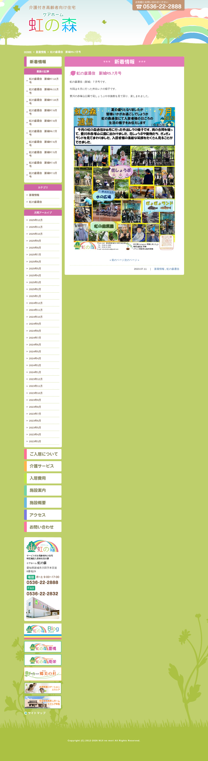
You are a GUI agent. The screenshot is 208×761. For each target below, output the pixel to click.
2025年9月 (35, 240)
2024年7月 (35, 337)
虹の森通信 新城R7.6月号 (43, 143)
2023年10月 (36, 393)
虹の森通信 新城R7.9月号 (43, 112)
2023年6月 (35, 420)
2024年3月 (35, 365)
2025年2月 (35, 289)
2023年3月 (35, 441)
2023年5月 (35, 427)
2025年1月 (35, 296)
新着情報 (159, 268)
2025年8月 (35, 247)
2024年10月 (36, 316)
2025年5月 (35, 268)
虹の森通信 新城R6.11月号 (44, 91)
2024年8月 (35, 330)
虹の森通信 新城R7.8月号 (43, 122)
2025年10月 (36, 233)
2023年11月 (36, 386)
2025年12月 (36, 220)
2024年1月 (35, 372)
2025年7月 (35, 254)
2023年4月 (35, 434)
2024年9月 (35, 323)
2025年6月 (35, 261)
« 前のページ (117, 259)
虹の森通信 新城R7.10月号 (44, 101)
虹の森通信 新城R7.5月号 (43, 154)
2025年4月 (35, 275)
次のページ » (131, 259)
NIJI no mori (106, 740)
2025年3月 (35, 282)
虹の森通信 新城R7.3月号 (43, 175)
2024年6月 (35, 344)
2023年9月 (35, 400)
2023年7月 (35, 413)
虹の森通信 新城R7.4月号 (43, 164)
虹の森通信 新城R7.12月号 (44, 80)
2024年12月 (36, 303)
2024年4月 (35, 358)
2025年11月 (36, 227)
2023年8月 (35, 406)
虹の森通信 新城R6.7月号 (43, 133)
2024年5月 (35, 351)
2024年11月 (36, 309)
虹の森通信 (173, 268)
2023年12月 (36, 379)
